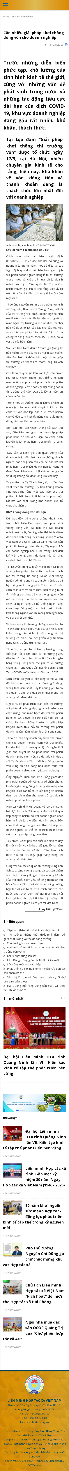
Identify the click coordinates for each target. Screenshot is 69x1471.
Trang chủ (8, 16)
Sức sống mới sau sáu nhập (22, 964)
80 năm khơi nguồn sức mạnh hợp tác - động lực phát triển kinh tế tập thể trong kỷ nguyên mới (33, 1216)
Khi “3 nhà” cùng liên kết (19, 956)
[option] (34, 1043)
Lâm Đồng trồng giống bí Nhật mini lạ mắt (31, 960)
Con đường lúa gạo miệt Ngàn (23, 943)
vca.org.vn (27, 1460)
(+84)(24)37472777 (44, 1409)
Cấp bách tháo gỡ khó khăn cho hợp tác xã (31, 930)
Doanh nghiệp (25, 16)
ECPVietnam (34, 1465)
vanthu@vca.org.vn (38, 1422)
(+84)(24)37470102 (39, 1413)
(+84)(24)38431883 (37, 1417)
